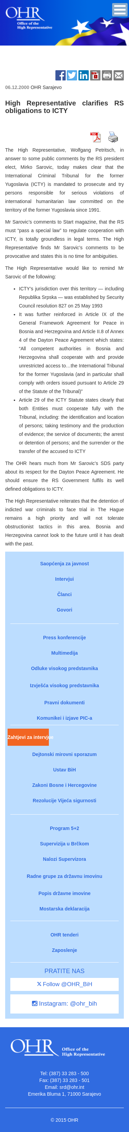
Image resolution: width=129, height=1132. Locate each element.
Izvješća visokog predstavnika (64, 685)
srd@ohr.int (72, 1087)
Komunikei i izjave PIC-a (64, 718)
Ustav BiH (64, 769)
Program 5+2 (64, 828)
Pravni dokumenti (64, 702)
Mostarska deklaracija (65, 908)
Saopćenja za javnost (64, 563)
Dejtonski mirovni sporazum (64, 754)
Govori (64, 610)
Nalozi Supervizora (64, 859)
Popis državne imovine (65, 893)
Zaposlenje (64, 950)
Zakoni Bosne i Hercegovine (64, 785)
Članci (64, 594)
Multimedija (64, 653)
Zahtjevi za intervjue (28, 737)
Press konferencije (64, 637)
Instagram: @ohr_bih (64, 1003)
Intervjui (64, 579)
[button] (119, 9)
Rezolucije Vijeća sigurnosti (64, 800)
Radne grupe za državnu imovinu (64, 876)
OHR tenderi (65, 935)
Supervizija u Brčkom (64, 843)
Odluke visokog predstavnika (64, 668)
